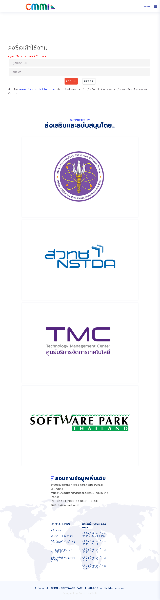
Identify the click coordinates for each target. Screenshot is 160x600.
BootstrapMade (87, 593)
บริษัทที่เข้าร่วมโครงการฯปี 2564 (94, 542)
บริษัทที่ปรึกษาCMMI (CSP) (63, 559)
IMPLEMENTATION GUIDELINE (61, 551)
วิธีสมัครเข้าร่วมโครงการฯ (63, 543)
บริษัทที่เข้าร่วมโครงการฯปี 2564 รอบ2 (94, 534)
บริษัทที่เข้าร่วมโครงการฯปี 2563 (94, 550)
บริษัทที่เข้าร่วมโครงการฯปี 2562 (94, 559)
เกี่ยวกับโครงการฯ (62, 536)
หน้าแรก (56, 530)
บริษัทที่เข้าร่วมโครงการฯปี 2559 (94, 567)
